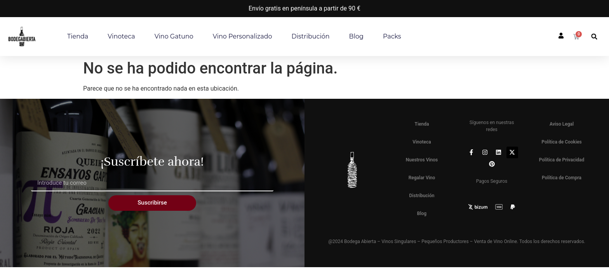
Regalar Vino (422, 177)
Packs (392, 36)
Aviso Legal (562, 124)
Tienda (77, 36)
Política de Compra (561, 177)
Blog (356, 36)
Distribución (311, 36)
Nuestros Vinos (422, 160)
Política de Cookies (561, 142)
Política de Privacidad (562, 160)
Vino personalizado (242, 36)
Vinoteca (121, 36)
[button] (594, 37)
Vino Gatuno (174, 36)
